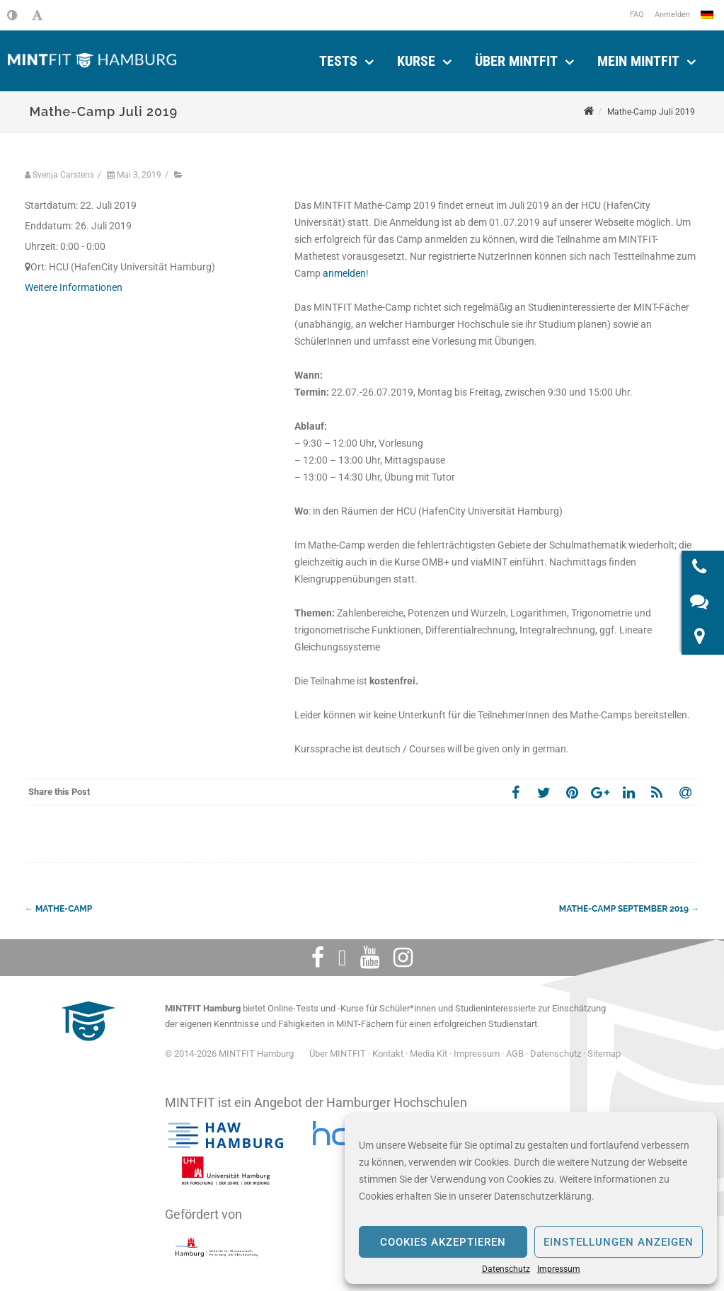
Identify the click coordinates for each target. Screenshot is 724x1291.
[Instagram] (403, 957)
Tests (338, 60)
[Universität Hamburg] (226, 1170)
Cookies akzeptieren (443, 1242)
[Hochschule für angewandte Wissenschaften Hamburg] (226, 1135)
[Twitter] (342, 957)
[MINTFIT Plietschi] (86, 1048)
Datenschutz (506, 1269)
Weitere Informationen (73, 287)
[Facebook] (317, 957)
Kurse (416, 60)
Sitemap (604, 1053)
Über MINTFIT (516, 60)
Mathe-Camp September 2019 (629, 909)
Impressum (558, 1269)
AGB (515, 1053)
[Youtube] (369, 957)
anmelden (344, 273)
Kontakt (387, 1053)
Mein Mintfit (638, 60)
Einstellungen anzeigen (619, 1242)
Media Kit (428, 1053)
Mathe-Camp (58, 909)
